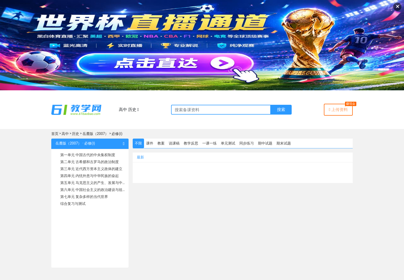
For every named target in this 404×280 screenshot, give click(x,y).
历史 (75, 134)
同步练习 (246, 143)
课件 (149, 143)
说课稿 (174, 143)
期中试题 (265, 143)
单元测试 (228, 143)
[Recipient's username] (221, 110)
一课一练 (209, 143)
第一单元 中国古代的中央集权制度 (87, 155)
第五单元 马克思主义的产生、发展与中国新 (92, 183)
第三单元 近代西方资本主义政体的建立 (91, 169)
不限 (138, 143)
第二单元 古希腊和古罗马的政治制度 (89, 162)
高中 (65, 134)
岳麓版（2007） (95, 134)
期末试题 (283, 143)
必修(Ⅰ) (117, 134)
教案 (161, 143)
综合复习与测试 (73, 204)
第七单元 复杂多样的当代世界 (84, 197)
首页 (54, 134)
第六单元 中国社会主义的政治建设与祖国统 (92, 190)
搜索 (281, 109)
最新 (140, 157)
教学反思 (191, 143)
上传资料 (338, 109)
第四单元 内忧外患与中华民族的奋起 (89, 176)
